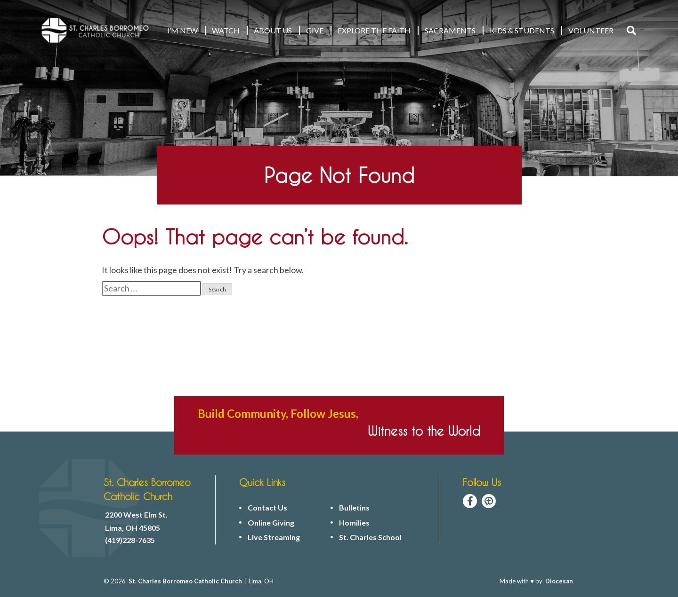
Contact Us (267, 507)
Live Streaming (274, 537)
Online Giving (271, 522)
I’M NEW (182, 30)
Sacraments (450, 30)
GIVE (314, 30)
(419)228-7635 (130, 540)
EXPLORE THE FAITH (374, 30)
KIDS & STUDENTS (522, 30)
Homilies (354, 522)
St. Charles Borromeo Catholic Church (185, 581)
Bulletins (354, 507)
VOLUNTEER (590, 30)
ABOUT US (273, 30)
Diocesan (559, 581)
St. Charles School (370, 537)
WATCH (226, 30)
